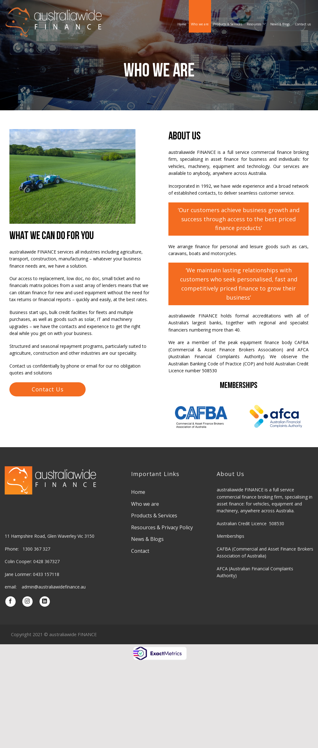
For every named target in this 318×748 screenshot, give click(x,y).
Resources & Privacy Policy (162, 527)
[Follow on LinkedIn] (45, 601)
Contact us (303, 24)
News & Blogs (280, 24)
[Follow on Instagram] (27, 601)
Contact (140, 550)
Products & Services (227, 24)
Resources (256, 24)
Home (182, 24)
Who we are (200, 24)
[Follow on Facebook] (10, 601)
